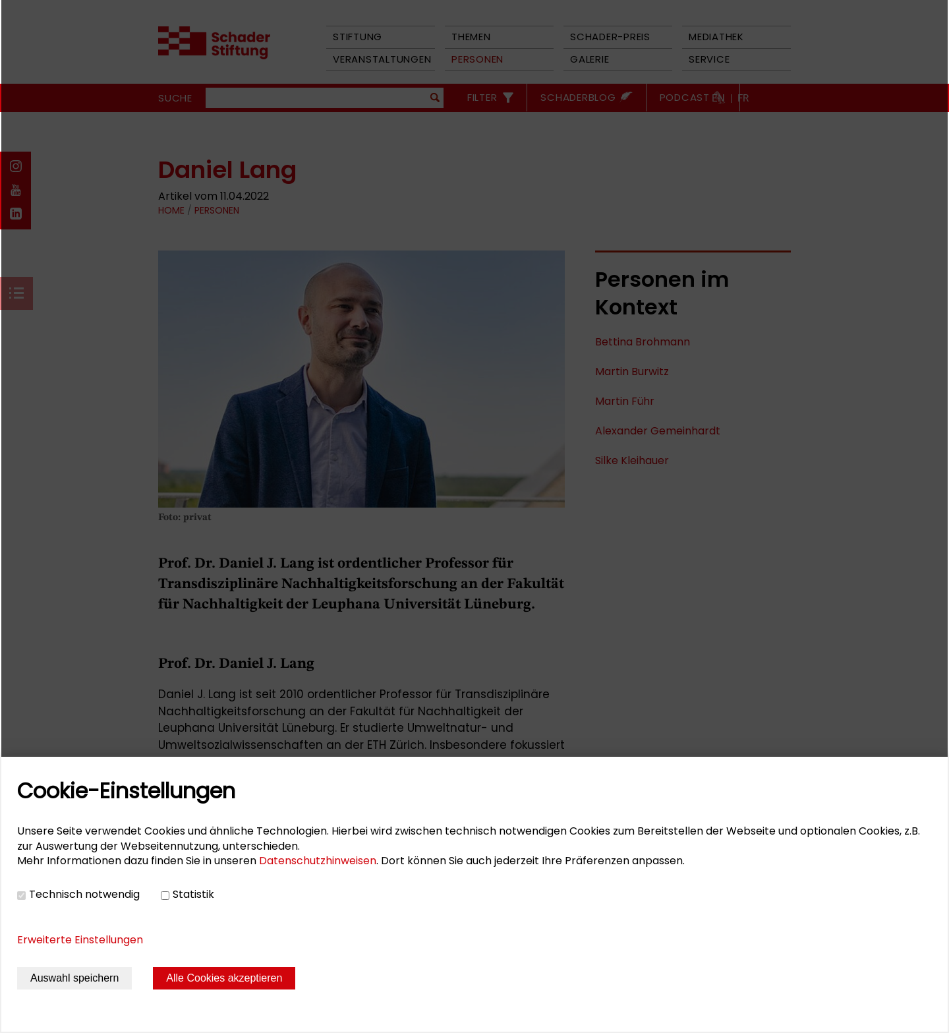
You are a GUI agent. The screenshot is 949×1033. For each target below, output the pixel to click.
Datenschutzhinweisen (317, 860)
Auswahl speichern (74, 978)
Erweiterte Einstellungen (80, 939)
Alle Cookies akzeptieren (224, 978)
